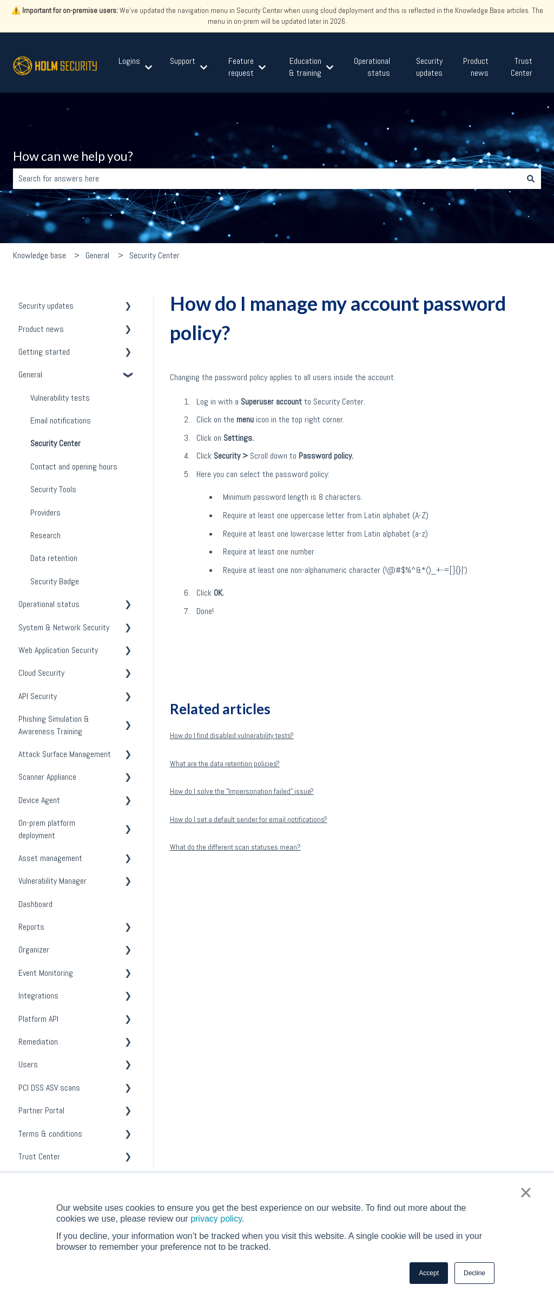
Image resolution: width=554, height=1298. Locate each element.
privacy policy (216, 1218)
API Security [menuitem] (37, 696)
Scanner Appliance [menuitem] (47, 776)
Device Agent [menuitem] (39, 800)
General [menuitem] (30, 374)
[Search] (530, 178)
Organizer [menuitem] (33, 949)
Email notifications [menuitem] (60, 420)
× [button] (525, 1192)
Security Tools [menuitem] (53, 489)
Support (182, 61)
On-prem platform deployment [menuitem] (46, 828)
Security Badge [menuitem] (54, 581)
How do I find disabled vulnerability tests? (232, 735)
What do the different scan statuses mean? (235, 847)
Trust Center (521, 67)
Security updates (429, 67)
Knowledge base (39, 255)
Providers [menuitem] (45, 512)
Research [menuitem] (45, 535)
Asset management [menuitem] (50, 858)
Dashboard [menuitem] (35, 904)
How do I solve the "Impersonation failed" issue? (242, 791)
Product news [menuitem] (41, 329)
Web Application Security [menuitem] (58, 650)
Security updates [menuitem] (46, 305)
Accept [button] (429, 1273)
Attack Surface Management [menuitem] (64, 754)
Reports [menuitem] (31, 926)
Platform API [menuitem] (38, 1019)
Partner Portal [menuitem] (41, 1110)
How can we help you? (73, 156)
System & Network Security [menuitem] (63, 627)
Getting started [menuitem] (44, 351)
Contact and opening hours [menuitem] (73, 466)
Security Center (154, 255)
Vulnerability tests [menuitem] (60, 397)
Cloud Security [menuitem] (41, 673)
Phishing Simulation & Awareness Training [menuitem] (53, 724)
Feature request (241, 67)
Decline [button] (474, 1273)
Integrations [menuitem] (38, 995)
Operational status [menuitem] (49, 604)
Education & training (305, 67)
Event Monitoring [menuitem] (45, 973)
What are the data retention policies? (225, 763)
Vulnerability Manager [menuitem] (52, 880)
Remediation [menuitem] (38, 1041)
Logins (129, 61)
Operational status (372, 67)
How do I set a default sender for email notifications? (248, 819)
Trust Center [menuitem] (39, 1156)
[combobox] (266, 178)
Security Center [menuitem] (55, 443)
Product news (476, 67)
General (97, 255)
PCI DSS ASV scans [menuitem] (49, 1087)
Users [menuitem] (28, 1064)
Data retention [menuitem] (53, 558)
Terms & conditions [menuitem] (50, 1133)
